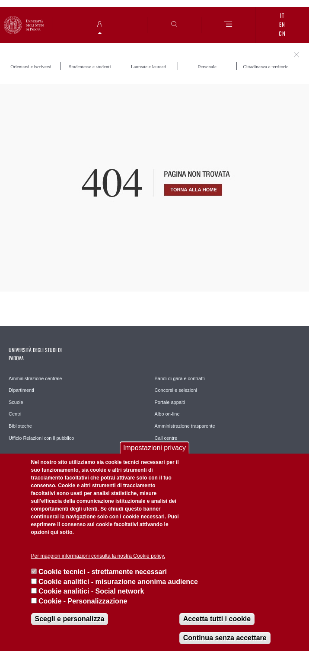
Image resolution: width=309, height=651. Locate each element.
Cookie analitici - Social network (91, 591)
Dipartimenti (21, 390)
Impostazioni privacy (154, 447)
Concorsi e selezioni (176, 390)
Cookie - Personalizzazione (82, 601)
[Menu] (228, 25)
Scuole (16, 402)
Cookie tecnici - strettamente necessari (102, 571)
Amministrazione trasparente (185, 426)
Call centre (166, 438)
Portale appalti (170, 402)
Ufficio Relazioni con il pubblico (41, 438)
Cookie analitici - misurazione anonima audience (118, 581)
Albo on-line (167, 413)
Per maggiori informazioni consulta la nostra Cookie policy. (98, 556)
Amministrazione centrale (35, 378)
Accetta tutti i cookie (217, 618)
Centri (15, 413)
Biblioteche (20, 426)
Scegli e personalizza (70, 618)
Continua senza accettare (225, 637)
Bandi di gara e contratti (180, 378)
